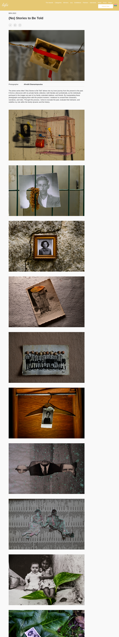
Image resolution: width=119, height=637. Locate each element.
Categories (58, 2)
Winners (65, 2)
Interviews (93, 2)
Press (105, 2)
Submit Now (105, 6)
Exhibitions (77, 2)
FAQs (110, 2)
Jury (71, 2)
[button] (10, 25)
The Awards (49, 2)
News (99, 2)
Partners (85, 2)
